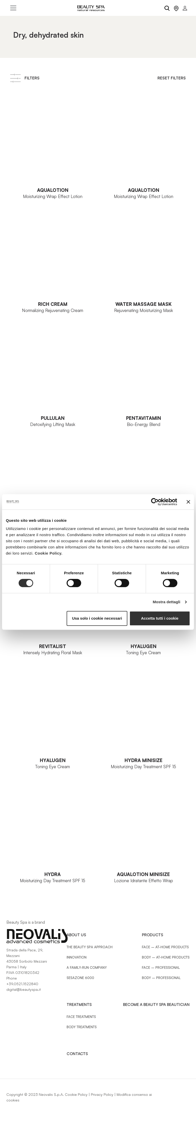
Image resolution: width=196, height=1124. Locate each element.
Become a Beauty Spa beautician (156, 1004)
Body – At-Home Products (166, 957)
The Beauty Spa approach (90, 947)
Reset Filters (171, 78)
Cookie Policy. (48, 553)
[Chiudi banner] (188, 502)
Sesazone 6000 (80, 978)
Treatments (79, 1004)
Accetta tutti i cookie (160, 618)
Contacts (77, 1053)
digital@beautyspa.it (23, 989)
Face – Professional (161, 967)
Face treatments (81, 1017)
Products (152, 934)
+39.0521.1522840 (22, 984)
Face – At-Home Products (165, 947)
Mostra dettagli (166, 602)
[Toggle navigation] (13, 8)
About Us (76, 934)
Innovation (77, 957)
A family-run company (87, 967)
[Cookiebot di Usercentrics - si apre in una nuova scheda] (154, 502)
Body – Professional (161, 978)
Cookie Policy (76, 1094)
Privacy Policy (102, 1094)
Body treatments (82, 1027)
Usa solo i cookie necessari (97, 618)
